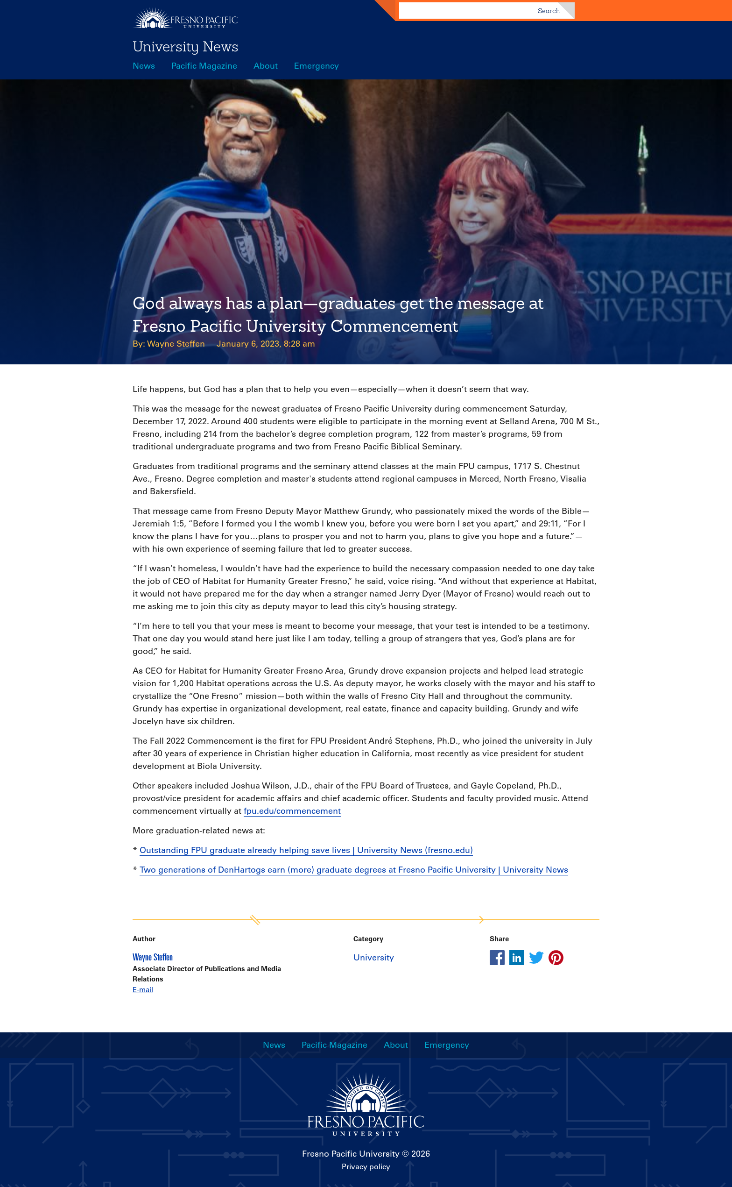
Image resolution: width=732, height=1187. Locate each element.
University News (186, 46)
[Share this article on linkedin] (516, 957)
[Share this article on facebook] (497, 957)
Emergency (316, 66)
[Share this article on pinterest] (556, 957)
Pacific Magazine (204, 66)
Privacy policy (366, 1166)
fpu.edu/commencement (292, 811)
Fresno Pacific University (351, 1154)
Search (549, 11)
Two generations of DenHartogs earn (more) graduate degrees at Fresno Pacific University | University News (354, 870)
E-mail (143, 989)
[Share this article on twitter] (536, 957)
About (265, 66)
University (373, 957)
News (144, 66)
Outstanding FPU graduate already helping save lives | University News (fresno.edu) (306, 850)
